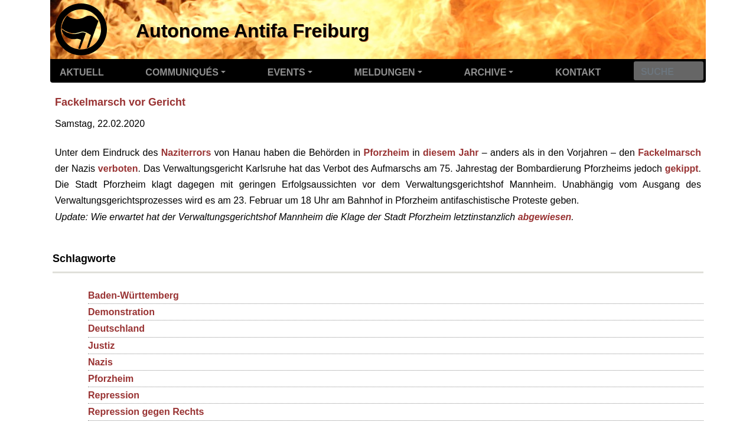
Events (286, 72)
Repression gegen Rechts (146, 412)
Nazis (100, 362)
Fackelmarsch (669, 153)
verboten (118, 168)
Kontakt (578, 72)
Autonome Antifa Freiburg (252, 30)
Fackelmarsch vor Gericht (120, 102)
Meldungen (384, 72)
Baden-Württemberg (133, 295)
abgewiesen (545, 217)
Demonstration (121, 312)
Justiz (101, 346)
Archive (485, 72)
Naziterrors (186, 153)
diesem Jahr (450, 153)
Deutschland (116, 328)
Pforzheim (386, 153)
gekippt (682, 168)
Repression (113, 395)
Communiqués (182, 72)
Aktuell (82, 72)
